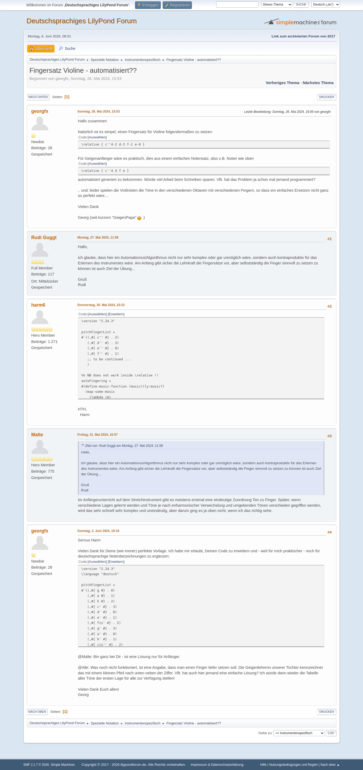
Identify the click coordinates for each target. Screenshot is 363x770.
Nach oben (37, 711)
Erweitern (116, 314)
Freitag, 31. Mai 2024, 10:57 (98, 435)
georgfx (40, 111)
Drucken (326, 97)
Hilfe (263, 765)
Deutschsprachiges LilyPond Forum (82, 21)
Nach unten (38, 97)
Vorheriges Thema (282, 83)
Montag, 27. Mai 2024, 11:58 (98, 237)
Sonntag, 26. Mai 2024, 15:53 (99, 111)
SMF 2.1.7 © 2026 (36, 765)
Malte (37, 434)
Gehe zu (265, 733)
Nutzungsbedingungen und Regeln (293, 765)
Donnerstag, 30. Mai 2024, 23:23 (101, 305)
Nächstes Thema (318, 83)
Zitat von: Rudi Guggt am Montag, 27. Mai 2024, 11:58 (124, 446)
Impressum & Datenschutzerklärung (217, 765)
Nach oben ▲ (330, 765)
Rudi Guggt (44, 237)
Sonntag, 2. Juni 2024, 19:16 (98, 531)
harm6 (38, 305)
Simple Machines (63, 765)
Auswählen (97, 137)
